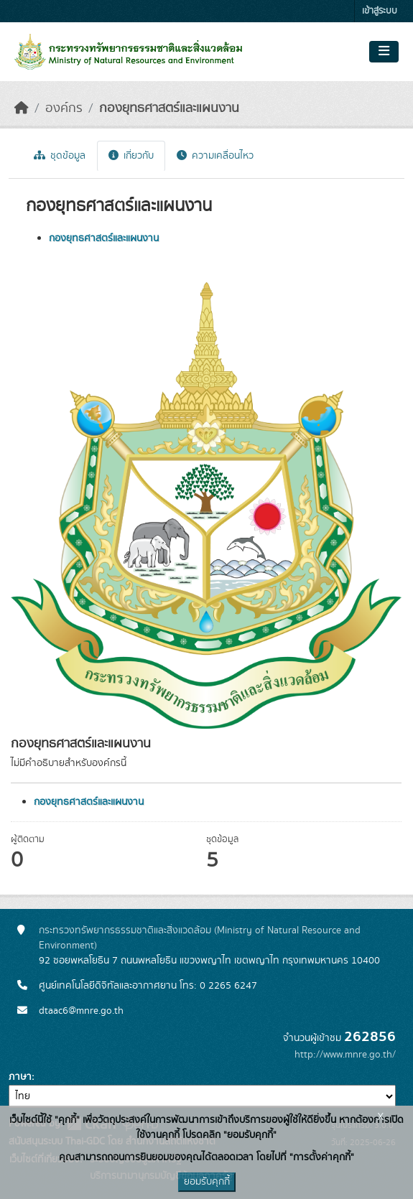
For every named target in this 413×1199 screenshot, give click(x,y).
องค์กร (64, 108)
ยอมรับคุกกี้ (207, 1182)
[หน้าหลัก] (21, 108)
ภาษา (20, 1077)
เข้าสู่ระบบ (379, 11)
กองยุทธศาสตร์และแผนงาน (169, 108)
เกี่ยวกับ (131, 156)
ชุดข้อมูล (59, 156)
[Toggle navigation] (384, 51)
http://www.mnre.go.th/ (345, 1055)
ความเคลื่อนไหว (215, 156)
